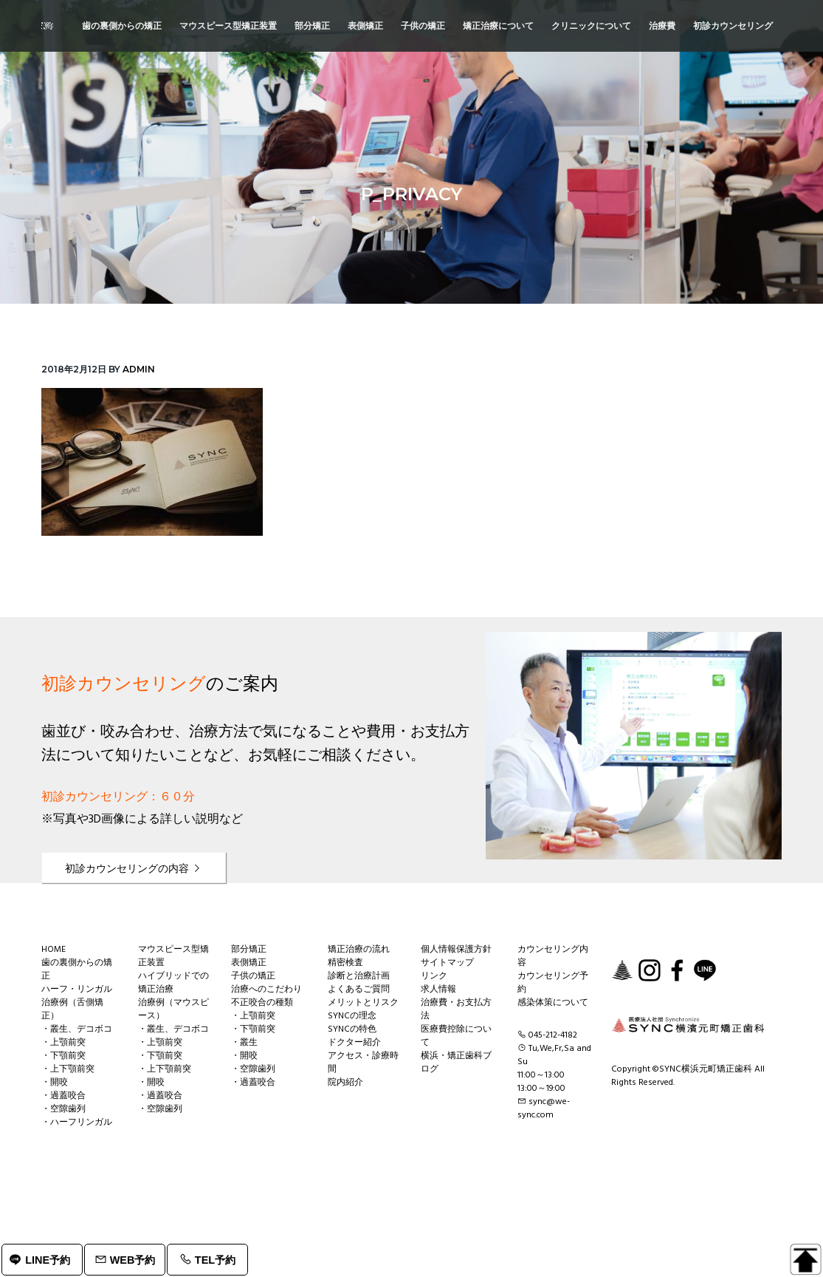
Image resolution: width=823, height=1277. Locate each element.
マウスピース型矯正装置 (173, 956)
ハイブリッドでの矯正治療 (173, 983)
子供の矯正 (253, 976)
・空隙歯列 (63, 1109)
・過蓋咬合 (63, 1096)
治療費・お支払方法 (456, 1009)
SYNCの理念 (352, 1016)
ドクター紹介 (354, 1042)
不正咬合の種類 (262, 1002)
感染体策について (552, 1002)
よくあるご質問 (359, 989)
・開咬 (54, 1082)
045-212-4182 (552, 1035)
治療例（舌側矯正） (72, 1009)
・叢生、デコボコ (76, 1029)
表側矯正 (248, 963)
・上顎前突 (63, 1042)
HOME (53, 949)
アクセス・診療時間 (363, 1063)
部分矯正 (248, 949)
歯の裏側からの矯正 (76, 970)
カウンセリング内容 (552, 956)
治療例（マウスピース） (173, 1009)
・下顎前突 (63, 1056)
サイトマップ (447, 963)
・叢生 (244, 1042)
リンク (434, 976)
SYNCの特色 (352, 1029)
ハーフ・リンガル (76, 989)
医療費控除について (456, 1036)
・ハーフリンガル (76, 1122)
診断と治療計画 (359, 976)
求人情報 (438, 989)
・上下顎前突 (67, 1069)
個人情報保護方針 (456, 949)
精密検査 (345, 963)
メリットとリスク (363, 1002)
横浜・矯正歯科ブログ (456, 1063)
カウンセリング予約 (552, 983)
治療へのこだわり (266, 989)
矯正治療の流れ (359, 949)
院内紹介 (345, 1082)
